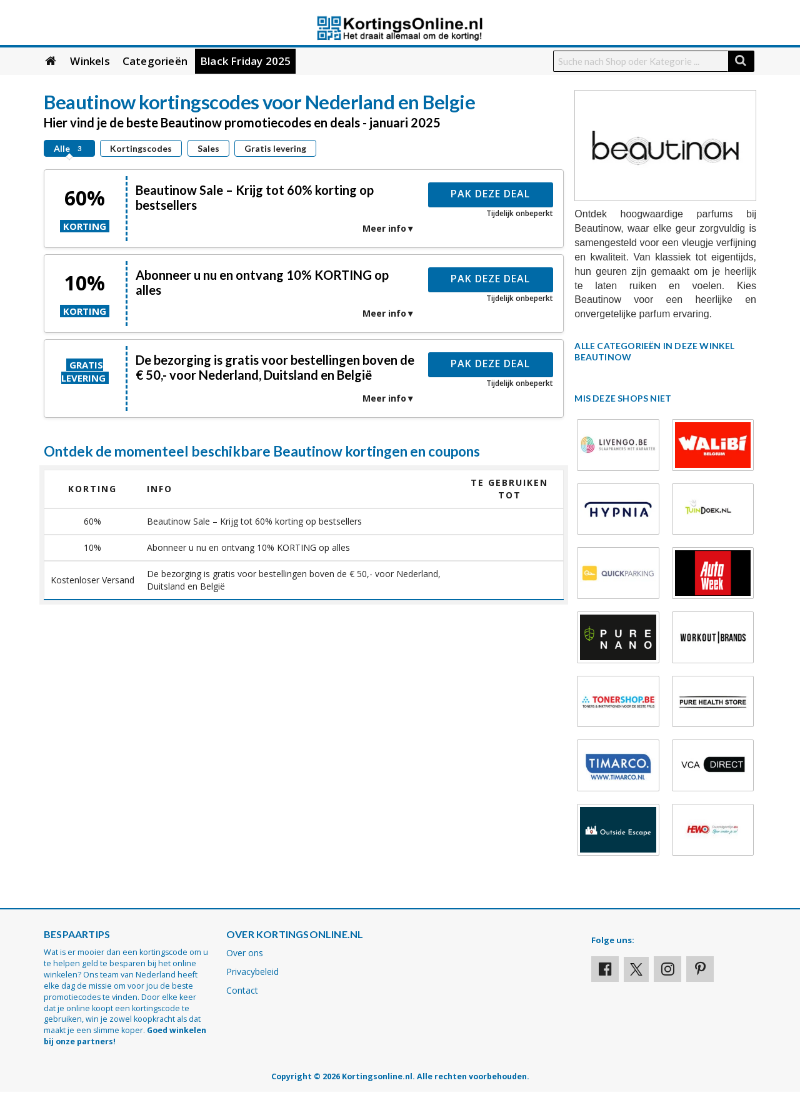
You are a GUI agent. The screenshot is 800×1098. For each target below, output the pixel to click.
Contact (242, 990)
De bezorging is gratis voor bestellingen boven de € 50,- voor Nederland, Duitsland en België (275, 367)
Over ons (244, 953)
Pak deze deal (490, 193)
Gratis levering (275, 148)
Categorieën (155, 61)
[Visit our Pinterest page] (700, 969)
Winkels (89, 61)
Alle (69, 148)
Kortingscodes (141, 148)
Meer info (384, 228)
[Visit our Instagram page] (667, 969)
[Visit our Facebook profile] (605, 969)
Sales (208, 148)
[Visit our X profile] (636, 969)
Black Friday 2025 (245, 61)
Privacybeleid (252, 971)
